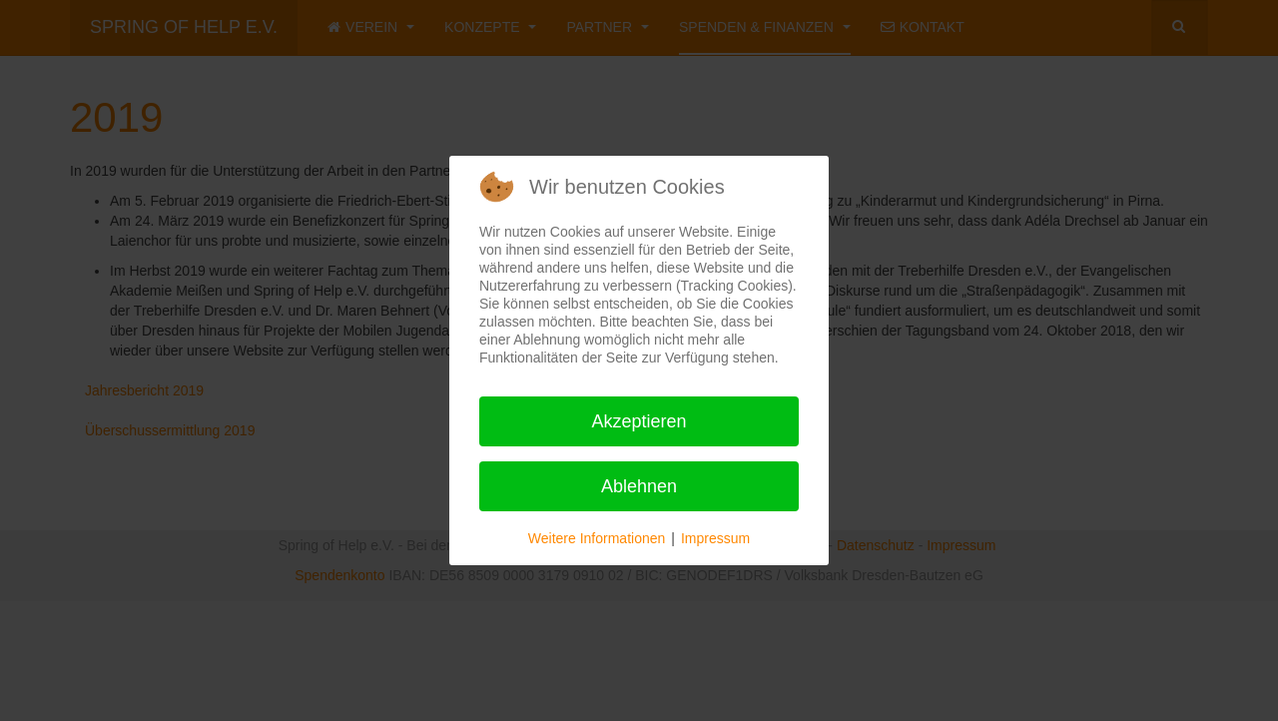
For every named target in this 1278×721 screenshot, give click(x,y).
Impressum (715, 538)
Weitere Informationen (596, 538)
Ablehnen (639, 486)
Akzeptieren (638, 421)
